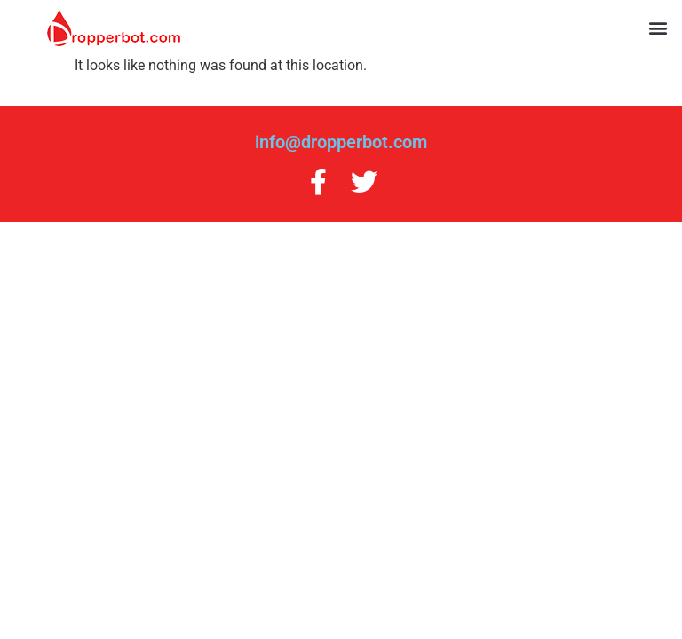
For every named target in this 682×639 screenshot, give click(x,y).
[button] (658, 28)
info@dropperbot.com (341, 142)
